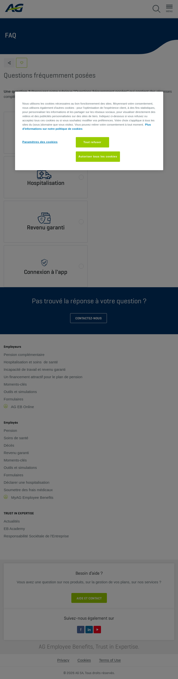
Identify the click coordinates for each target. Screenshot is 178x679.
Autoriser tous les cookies (98, 156)
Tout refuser (92, 142)
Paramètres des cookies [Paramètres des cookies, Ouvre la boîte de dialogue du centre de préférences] (40, 141)
